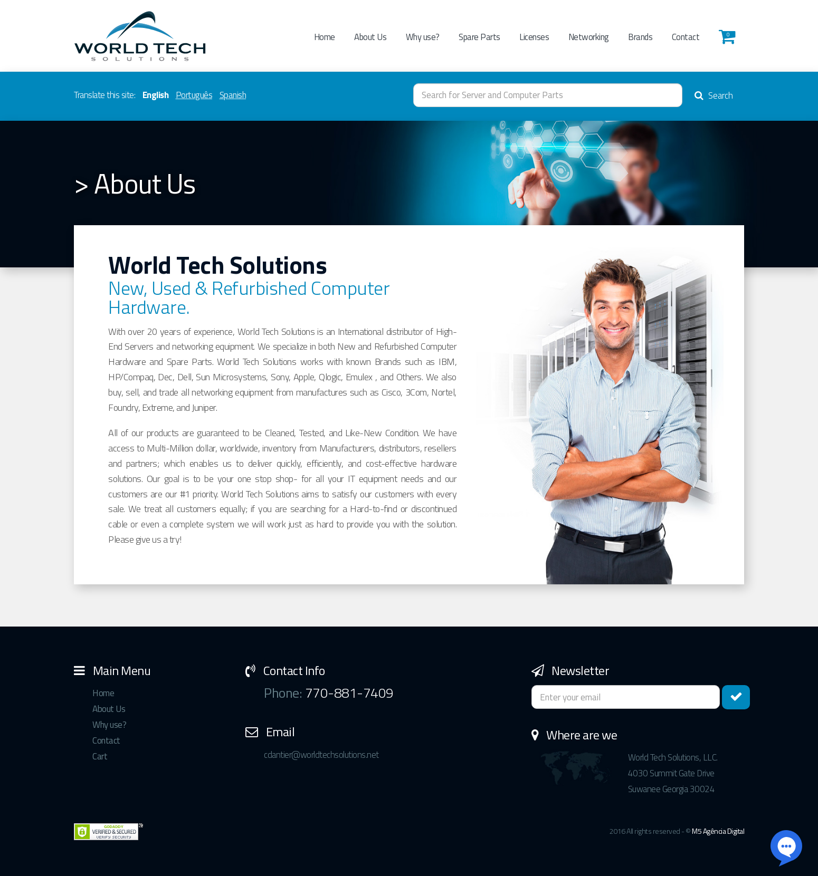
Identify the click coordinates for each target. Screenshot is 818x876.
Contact (686, 36)
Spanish (233, 95)
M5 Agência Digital (718, 830)
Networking (588, 36)
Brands (640, 36)
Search (714, 95)
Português (194, 95)
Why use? (423, 36)
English (155, 95)
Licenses (534, 36)
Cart (99, 756)
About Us (370, 36)
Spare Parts (479, 36)
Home (324, 36)
